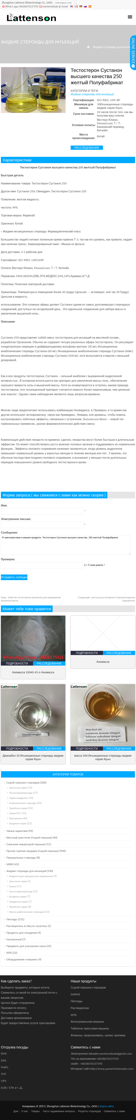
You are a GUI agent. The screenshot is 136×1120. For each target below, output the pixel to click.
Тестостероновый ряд (20, 792)
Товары (35, 1111)
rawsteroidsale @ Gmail (55, 6)
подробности (17, 663)
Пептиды (11, 919)
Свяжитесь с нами (114, 1111)
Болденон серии (17, 823)
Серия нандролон (18, 798)
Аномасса (102, 661)
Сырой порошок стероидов (22, 782)
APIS (9, 952)
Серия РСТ (15, 813)
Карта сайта (107, 1106)
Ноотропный (14, 939)
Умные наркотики (17, 830)
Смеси (12, 886)
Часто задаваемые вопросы (59, 1111)
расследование (86, 147)
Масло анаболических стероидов (26, 911)
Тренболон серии (18, 808)
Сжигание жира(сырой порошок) (26, 844)
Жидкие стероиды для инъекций (114, 47)
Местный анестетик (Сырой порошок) (29, 837)
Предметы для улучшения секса (26, 946)
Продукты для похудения (21, 932)
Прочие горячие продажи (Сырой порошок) (32, 850)
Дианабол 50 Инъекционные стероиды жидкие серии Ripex (33, 757)
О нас (24, 1111)
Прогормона (15, 818)
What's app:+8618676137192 (21, 6)
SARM (10, 864)
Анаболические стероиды (22, 803)
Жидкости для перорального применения (31, 876)
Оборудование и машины (22, 959)
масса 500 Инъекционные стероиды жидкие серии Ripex (103, 757)
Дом (15, 1111)
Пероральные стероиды (21, 857)
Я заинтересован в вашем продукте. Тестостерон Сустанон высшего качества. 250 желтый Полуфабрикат (66, 545)
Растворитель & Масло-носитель (26, 926)
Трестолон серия (18, 787)
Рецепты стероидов (89, 1111)
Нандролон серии (18, 901)
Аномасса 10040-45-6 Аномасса (33, 672)
